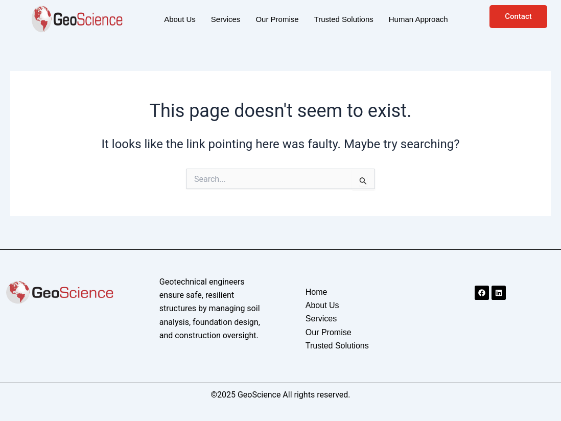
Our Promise (276, 19)
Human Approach (418, 19)
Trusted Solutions (343, 19)
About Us (180, 19)
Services (226, 19)
